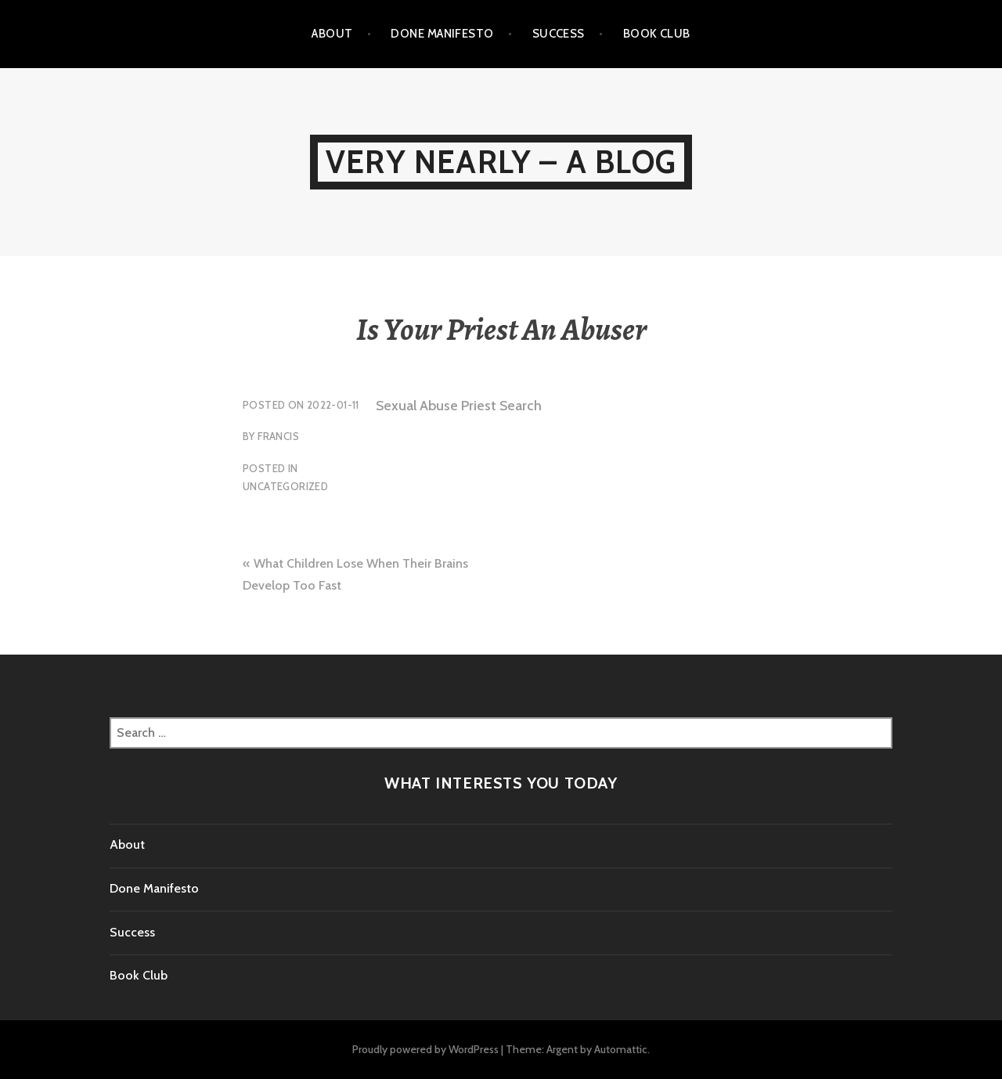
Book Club (656, 34)
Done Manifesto (442, 34)
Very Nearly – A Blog (501, 162)
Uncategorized (285, 486)
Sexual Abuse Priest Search (459, 405)
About (332, 34)
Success (558, 34)
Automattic (620, 1049)
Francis (278, 436)
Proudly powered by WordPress (425, 1049)
